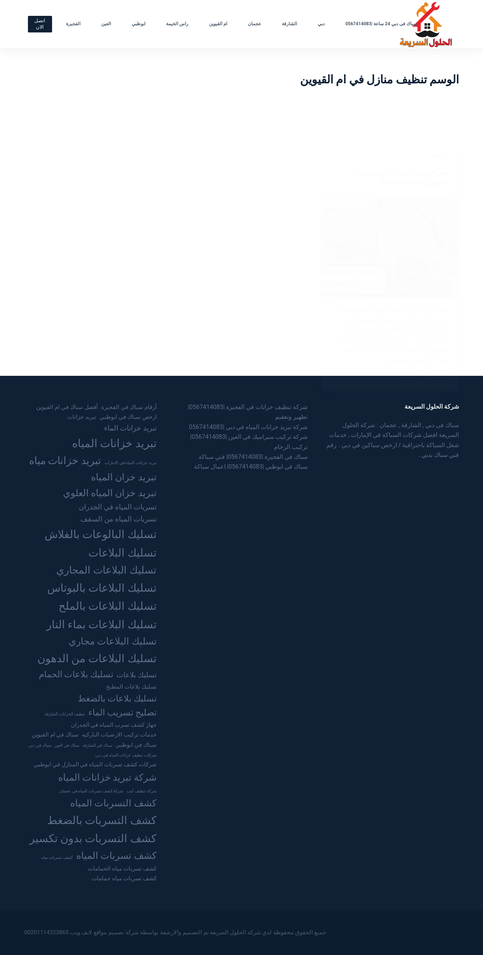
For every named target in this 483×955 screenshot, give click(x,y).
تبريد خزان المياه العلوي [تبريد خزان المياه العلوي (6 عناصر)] (110, 492)
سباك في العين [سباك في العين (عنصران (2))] (66, 745)
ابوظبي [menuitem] (138, 23)
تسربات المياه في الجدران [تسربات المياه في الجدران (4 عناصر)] (117, 507)
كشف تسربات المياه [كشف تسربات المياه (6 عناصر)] (116, 855)
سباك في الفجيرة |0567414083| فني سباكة (253, 456)
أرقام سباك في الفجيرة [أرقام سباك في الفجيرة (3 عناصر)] (128, 407)
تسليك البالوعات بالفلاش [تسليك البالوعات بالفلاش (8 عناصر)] (101, 534)
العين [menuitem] (106, 23)
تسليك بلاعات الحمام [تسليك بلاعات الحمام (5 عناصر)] (76, 674)
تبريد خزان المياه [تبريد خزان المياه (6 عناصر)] (124, 477)
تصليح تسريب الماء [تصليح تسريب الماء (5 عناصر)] (122, 712)
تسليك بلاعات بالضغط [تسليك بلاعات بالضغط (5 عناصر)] (117, 699)
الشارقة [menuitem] (289, 23)
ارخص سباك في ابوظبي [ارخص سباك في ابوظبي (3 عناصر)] (128, 417)
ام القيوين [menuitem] (218, 23)
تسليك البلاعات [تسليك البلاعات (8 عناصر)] (122, 552)
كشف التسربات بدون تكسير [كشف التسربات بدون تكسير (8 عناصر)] (93, 838)
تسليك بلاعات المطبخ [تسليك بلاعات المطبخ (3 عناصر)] (131, 686)
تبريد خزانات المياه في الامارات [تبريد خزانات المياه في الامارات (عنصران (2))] (131, 462)
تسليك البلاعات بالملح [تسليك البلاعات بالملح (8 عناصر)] (107, 606)
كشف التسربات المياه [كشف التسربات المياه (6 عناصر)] (113, 803)
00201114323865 (46, 932)
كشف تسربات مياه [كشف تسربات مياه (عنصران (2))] (57, 857)
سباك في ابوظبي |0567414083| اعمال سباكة (251, 466)
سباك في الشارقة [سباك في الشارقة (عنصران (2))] (97, 745)
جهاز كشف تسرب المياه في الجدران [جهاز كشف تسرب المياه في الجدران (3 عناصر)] (114, 724)
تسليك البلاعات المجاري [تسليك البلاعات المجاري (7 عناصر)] (106, 570)
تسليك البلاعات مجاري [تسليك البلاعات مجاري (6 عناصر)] (113, 641)
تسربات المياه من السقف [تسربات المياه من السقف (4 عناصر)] (118, 519)
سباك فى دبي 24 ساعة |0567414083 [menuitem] (381, 23)
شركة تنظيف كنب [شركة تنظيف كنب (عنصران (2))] (141, 791)
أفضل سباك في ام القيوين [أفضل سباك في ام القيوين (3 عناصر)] (67, 407)
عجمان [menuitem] (254, 23)
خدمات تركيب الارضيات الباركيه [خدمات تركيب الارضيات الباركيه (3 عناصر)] (119, 734)
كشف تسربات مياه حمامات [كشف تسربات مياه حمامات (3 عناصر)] (124, 878)
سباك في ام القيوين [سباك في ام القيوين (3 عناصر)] (55, 734)
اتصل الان (39, 24)
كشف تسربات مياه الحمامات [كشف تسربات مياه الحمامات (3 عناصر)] (122, 868)
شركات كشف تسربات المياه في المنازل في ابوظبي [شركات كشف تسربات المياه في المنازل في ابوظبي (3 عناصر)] (95, 764)
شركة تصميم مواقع (116, 932)
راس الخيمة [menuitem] (177, 23)
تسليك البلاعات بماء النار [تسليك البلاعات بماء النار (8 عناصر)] (101, 624)
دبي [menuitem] (321, 23)
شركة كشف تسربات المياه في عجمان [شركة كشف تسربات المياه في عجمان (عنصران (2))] (91, 791)
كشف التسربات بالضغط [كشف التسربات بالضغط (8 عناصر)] (102, 820)
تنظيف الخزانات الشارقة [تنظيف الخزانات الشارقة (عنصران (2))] (65, 714)
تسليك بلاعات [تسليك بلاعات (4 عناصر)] (137, 674)
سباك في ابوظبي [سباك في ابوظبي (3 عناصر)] (136, 744)
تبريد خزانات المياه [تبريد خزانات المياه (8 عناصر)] (114, 443)
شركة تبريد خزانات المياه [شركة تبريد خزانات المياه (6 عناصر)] (107, 777)
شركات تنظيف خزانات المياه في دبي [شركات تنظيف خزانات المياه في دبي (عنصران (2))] (125, 755)
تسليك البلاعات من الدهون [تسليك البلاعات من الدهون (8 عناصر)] (97, 658)
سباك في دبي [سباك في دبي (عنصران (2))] (39, 745)
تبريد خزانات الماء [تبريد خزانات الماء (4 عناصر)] (130, 428)
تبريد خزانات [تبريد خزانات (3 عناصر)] (81, 417)
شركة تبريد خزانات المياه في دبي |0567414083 (248, 427)
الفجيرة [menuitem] (73, 23)
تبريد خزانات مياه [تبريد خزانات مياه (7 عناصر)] (65, 461)
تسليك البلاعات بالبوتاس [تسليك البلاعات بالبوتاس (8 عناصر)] (102, 587)
